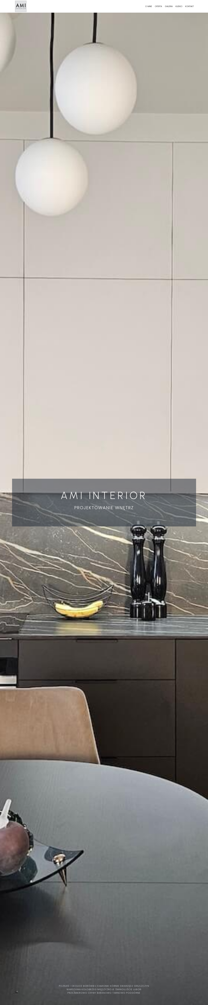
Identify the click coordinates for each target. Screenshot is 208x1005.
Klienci (179, 6)
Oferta (158, 6)
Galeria (169, 6)
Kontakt (189, 6)
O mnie (148, 6)
